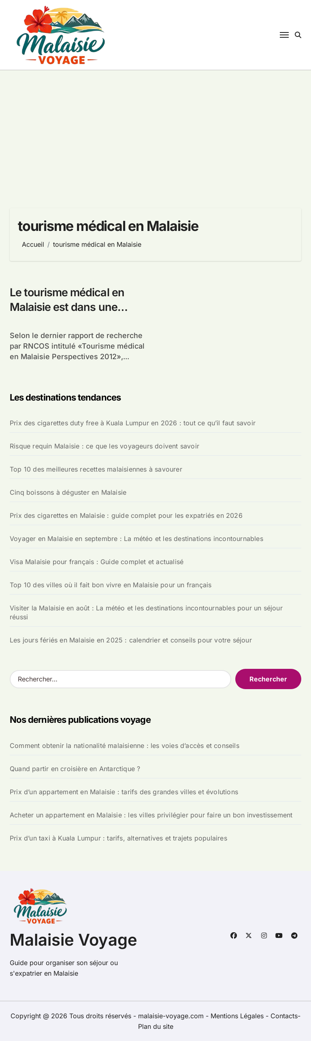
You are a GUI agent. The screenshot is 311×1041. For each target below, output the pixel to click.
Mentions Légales (238, 1016)
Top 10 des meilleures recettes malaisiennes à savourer (96, 469)
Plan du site (155, 1026)
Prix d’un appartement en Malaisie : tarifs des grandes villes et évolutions (124, 792)
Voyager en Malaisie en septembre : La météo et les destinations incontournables (136, 539)
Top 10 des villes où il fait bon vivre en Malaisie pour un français (110, 585)
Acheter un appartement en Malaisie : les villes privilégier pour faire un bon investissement (151, 815)
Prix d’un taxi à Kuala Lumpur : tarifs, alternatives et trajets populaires (118, 838)
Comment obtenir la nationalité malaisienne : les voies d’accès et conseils (124, 745)
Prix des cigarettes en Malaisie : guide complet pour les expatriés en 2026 (126, 515)
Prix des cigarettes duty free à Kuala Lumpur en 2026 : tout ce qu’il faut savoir (133, 423)
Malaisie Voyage (73, 940)
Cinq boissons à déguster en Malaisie (68, 492)
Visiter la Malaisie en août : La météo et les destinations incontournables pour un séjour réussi (146, 612)
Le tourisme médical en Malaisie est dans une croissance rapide (67, 307)
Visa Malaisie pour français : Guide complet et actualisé (96, 562)
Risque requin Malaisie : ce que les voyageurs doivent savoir (104, 446)
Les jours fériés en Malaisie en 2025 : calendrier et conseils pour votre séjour (131, 640)
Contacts (284, 1016)
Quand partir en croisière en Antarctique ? (75, 769)
